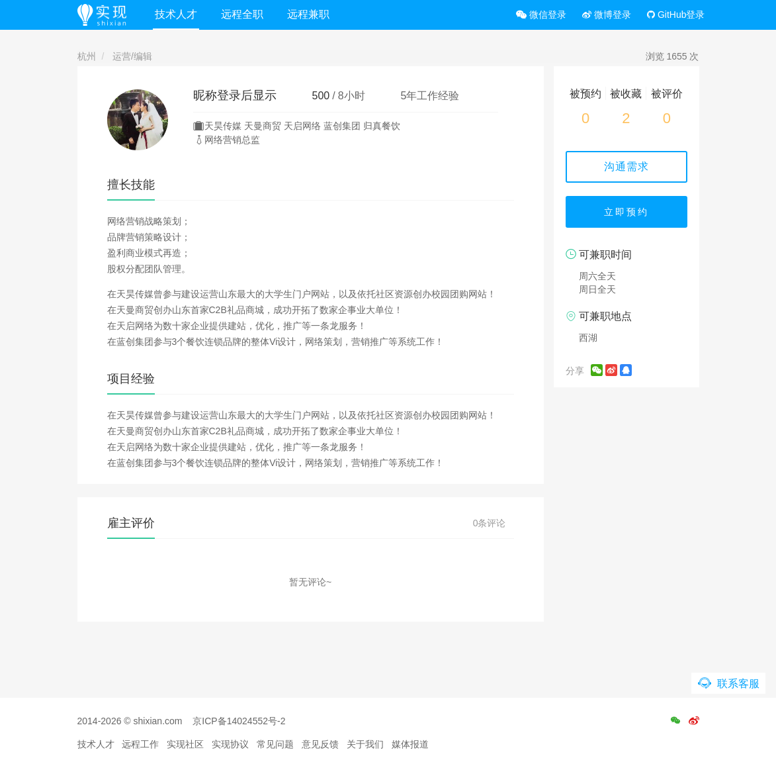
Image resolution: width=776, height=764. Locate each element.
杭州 (86, 56)
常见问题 (275, 744)
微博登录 (606, 14)
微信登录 (541, 14)
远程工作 (140, 744)
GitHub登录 (676, 14)
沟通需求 (626, 166)
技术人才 (176, 14)
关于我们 (365, 744)
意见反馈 (320, 744)
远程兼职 (308, 14)
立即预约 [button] (626, 212)
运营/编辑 (132, 56)
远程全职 (242, 14)
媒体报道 (410, 744)
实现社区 (185, 744)
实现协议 (230, 744)
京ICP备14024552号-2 (239, 721)
